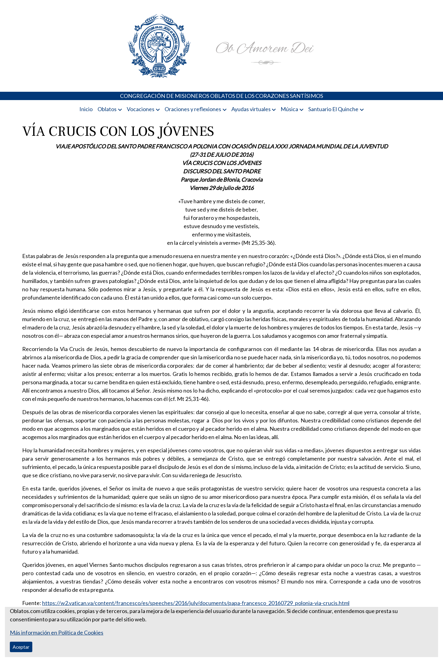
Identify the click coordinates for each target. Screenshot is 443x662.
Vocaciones (140, 109)
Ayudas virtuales (251, 109)
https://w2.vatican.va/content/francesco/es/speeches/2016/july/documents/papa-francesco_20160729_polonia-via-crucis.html (195, 602)
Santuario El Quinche (333, 109)
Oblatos (107, 109)
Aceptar (21, 647)
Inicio (86, 109)
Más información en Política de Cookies (56, 632)
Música (289, 109)
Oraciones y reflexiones (193, 109)
